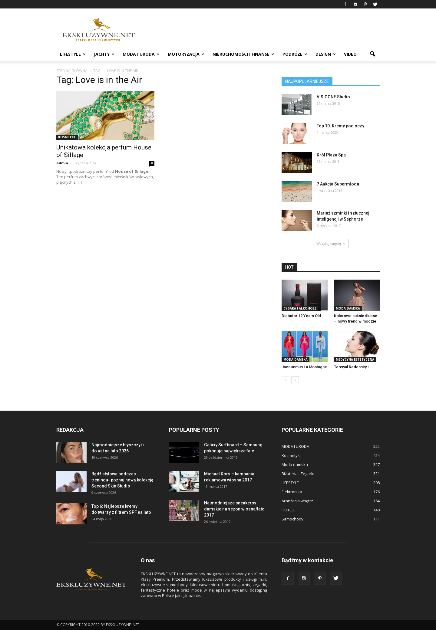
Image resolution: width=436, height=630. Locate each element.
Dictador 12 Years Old (301, 315)
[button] (372, 54)
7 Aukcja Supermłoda (338, 184)
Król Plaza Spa (331, 155)
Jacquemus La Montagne (304, 367)
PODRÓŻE (294, 54)
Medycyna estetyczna (355, 359)
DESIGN (325, 54)
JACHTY (104, 54)
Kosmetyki (67, 137)
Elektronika (292, 491)
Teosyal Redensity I (351, 367)
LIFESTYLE (73, 54)
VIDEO (350, 54)
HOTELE (289, 510)
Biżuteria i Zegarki (298, 473)
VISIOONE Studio (333, 96)
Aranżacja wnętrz (297, 501)
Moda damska (348, 308)
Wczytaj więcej (330, 243)
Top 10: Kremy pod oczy (340, 125)
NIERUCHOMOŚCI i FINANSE (243, 54)
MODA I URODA (141, 54)
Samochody (292, 519)
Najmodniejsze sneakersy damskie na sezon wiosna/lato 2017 (234, 508)
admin (62, 163)
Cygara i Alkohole (299, 308)
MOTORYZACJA (186, 54)
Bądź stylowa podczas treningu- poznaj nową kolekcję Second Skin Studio (122, 479)
